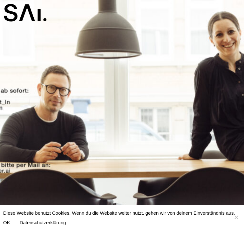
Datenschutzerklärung (43, 222)
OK (6, 222)
